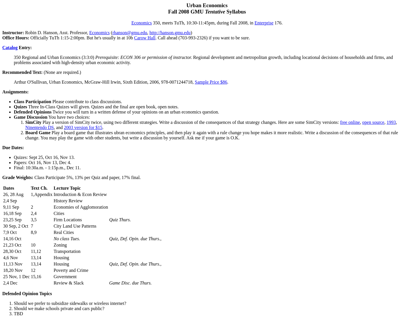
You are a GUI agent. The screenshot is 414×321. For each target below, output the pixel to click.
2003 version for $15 (83, 127)
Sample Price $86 (211, 82)
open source (373, 122)
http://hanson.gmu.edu (170, 32)
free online (350, 122)
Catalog (10, 47)
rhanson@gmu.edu (129, 32)
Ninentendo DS (39, 127)
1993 (391, 122)
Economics (141, 22)
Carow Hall (145, 37)
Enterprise (263, 22)
